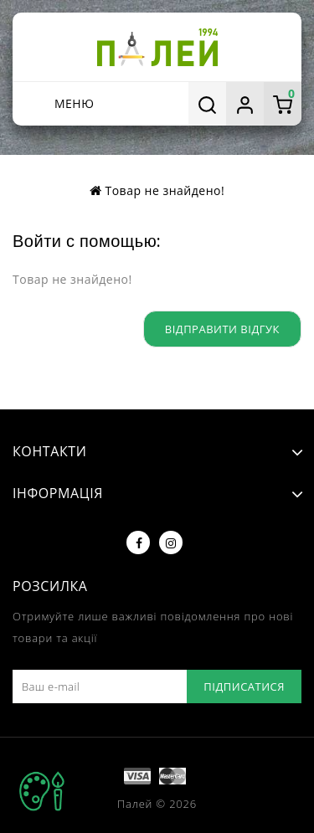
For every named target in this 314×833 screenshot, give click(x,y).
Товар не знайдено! (164, 190)
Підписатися (244, 686)
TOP (42, 791)
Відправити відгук (222, 329)
